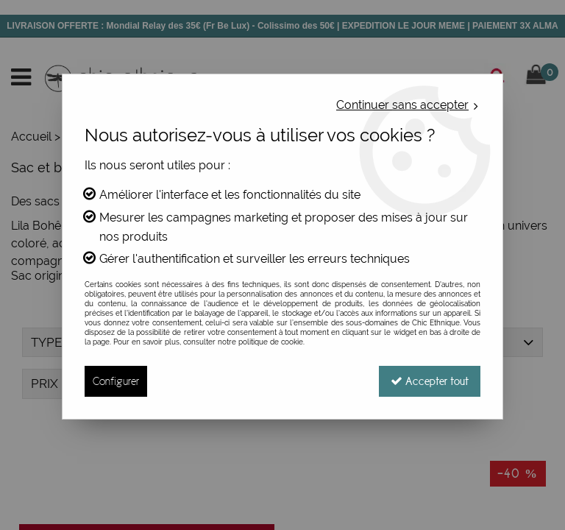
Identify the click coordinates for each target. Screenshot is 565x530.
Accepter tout (430, 381)
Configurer (116, 381)
